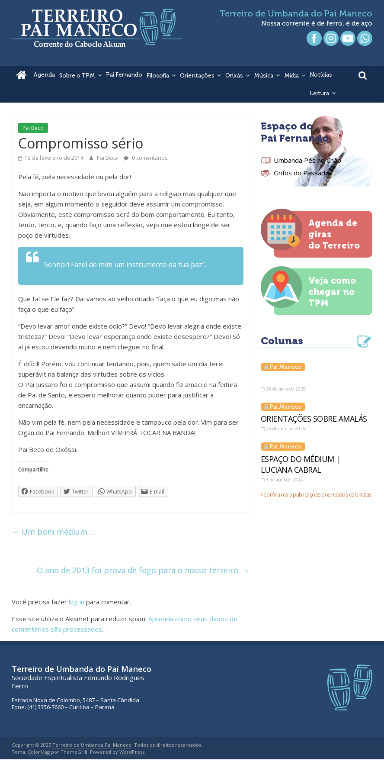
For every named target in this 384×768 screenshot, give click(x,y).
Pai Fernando (124, 74)
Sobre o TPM (77, 75)
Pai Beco (33, 128)
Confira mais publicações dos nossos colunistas (317, 494)
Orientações (197, 75)
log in (76, 601)
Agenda (44, 74)
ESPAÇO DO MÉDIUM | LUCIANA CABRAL (300, 464)
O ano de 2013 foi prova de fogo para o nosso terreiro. (143, 570)
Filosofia (158, 75)
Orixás (234, 75)
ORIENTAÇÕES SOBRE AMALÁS (314, 418)
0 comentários (145, 157)
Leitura (319, 93)
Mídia (291, 75)
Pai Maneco (285, 367)
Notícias (321, 74)
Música (263, 75)
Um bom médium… (52, 531)
